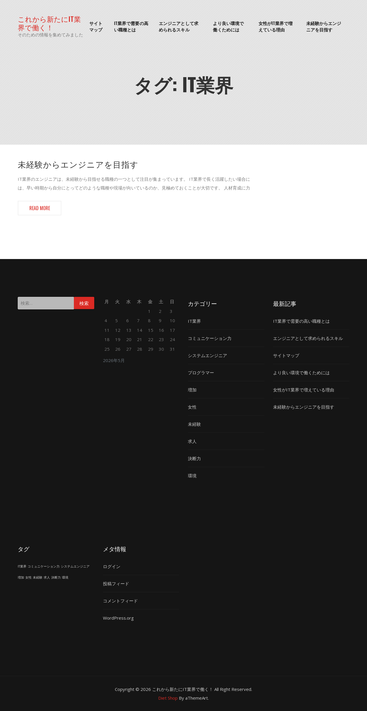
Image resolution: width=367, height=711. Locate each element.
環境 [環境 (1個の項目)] (65, 577)
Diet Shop (168, 698)
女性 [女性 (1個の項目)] (28, 577)
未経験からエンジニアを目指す (323, 26)
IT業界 (194, 321)
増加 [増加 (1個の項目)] (21, 577)
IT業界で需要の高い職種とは (131, 26)
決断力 (194, 458)
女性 (192, 407)
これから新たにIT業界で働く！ (49, 23)
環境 (192, 475)
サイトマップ (95, 26)
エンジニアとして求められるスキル (178, 26)
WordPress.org (118, 618)
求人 (192, 441)
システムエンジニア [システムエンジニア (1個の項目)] (75, 566)
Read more (39, 208)
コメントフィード (120, 601)
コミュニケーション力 (209, 338)
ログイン (111, 566)
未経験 (194, 424)
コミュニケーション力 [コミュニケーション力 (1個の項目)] (44, 566)
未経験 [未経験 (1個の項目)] (37, 577)
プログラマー (201, 372)
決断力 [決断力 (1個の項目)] (56, 577)
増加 (192, 390)
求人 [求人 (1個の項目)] (47, 577)
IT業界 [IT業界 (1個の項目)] (22, 566)
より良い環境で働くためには (228, 26)
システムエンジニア (207, 355)
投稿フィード (116, 583)
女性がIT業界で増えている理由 (276, 26)
